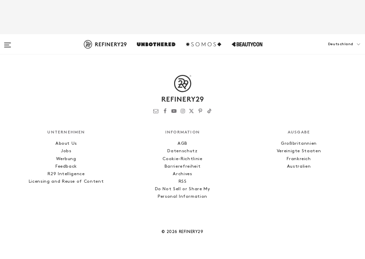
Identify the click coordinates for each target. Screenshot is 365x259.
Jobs (66, 151)
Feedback (66, 166)
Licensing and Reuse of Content (66, 181)
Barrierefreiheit (182, 166)
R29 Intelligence (66, 174)
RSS (183, 181)
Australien (299, 166)
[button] (331, 51)
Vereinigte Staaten (299, 151)
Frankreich (299, 159)
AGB (182, 143)
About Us (66, 143)
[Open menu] (7, 41)
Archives (182, 174)
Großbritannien (299, 143)
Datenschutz (182, 151)
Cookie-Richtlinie (182, 159)
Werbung (66, 159)
